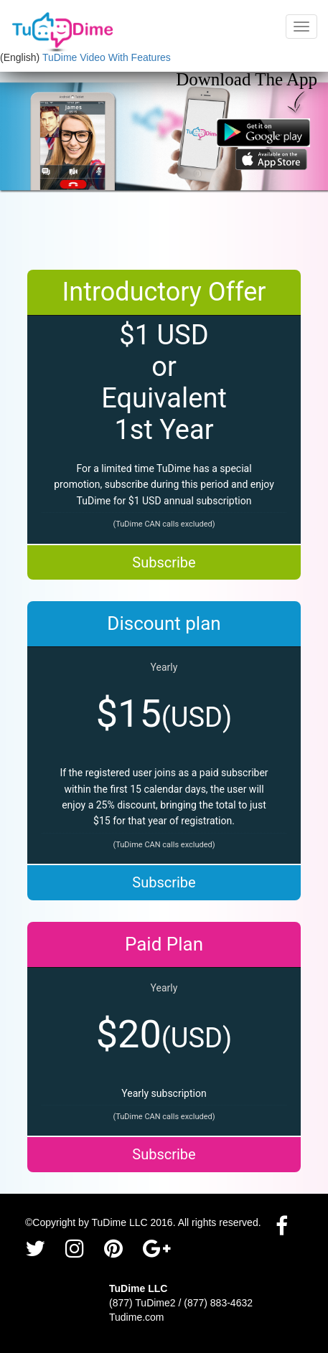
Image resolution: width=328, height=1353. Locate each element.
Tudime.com (136, 1317)
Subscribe (163, 562)
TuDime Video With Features (106, 57)
